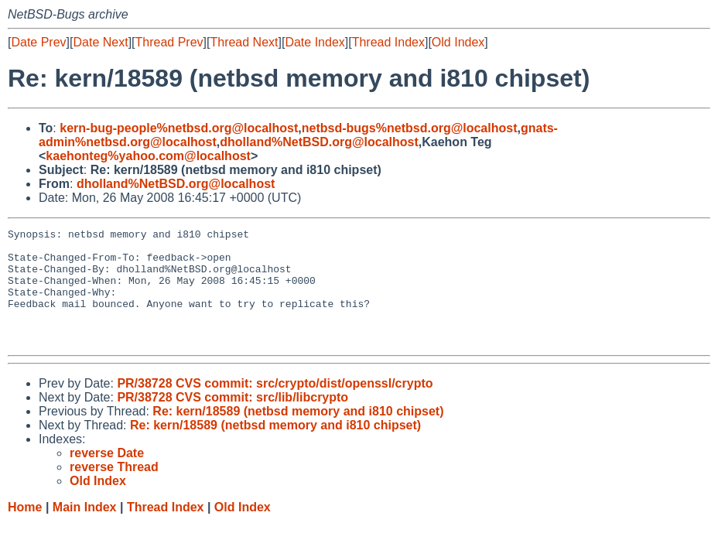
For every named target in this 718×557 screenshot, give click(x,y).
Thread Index (388, 42)
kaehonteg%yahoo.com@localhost (148, 155)
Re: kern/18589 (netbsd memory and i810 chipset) (297, 434)
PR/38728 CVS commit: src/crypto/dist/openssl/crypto (275, 406)
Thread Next (244, 42)
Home (25, 530)
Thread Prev (169, 42)
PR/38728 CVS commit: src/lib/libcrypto (232, 420)
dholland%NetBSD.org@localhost (319, 142)
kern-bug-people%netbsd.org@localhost (179, 128)
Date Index (314, 42)
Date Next (100, 42)
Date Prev (38, 42)
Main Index (85, 530)
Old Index (458, 42)
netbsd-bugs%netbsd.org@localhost (410, 128)
